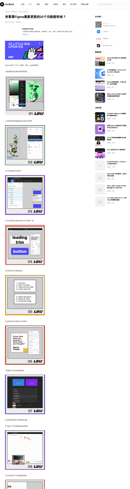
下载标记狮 (84, 4)
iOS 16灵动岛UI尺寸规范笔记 (116, 179)
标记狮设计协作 (108, 45)
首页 (22, 4)
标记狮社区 (14, 11)
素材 (38, 4)
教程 (46, 4)
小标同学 (105, 31)
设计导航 (73, 4)
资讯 (30, 4)
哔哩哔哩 (105, 38)
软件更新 (24, 11)
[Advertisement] (111, 63)
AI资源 (55, 4)
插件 (64, 4)
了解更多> (25, 34)
